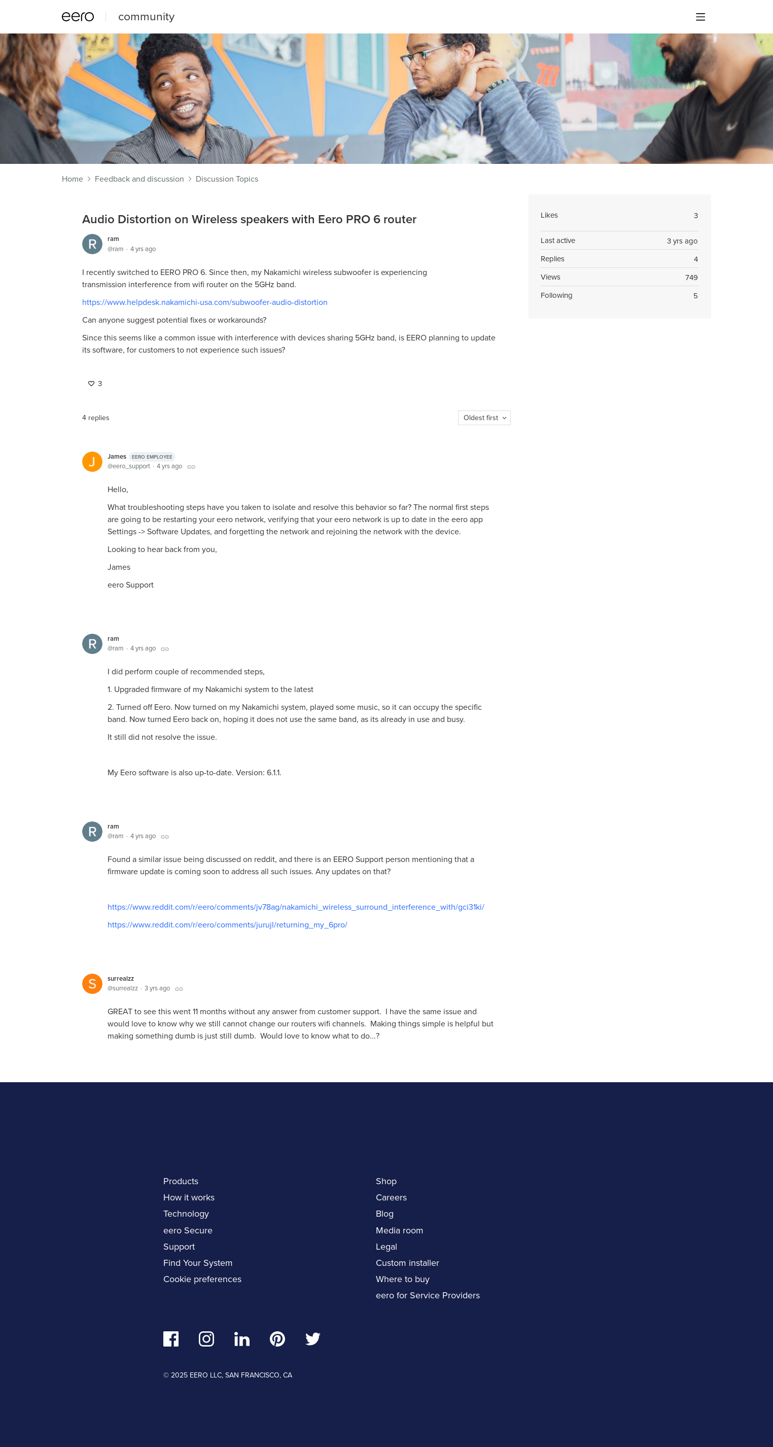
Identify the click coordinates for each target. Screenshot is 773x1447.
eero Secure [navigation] (188, 1230)
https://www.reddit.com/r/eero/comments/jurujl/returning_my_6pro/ (227, 924)
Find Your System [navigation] (198, 1262)
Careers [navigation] (391, 1197)
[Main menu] (700, 17)
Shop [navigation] (386, 1181)
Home (72, 179)
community (146, 16)
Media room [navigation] (400, 1230)
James (141, 457)
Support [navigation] (179, 1246)
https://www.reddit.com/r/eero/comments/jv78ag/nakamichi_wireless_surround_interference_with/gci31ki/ (296, 906)
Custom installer (407, 1262)
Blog (385, 1213)
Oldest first (481, 417)
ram (113, 239)
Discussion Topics (227, 179)
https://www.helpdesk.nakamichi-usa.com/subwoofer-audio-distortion (205, 301)
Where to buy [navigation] (403, 1278)
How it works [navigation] (189, 1197)
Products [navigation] (180, 1181)
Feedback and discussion (139, 179)
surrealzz (121, 978)
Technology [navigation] (186, 1213)
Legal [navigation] (386, 1246)
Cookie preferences (202, 1278)
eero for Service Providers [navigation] (428, 1295)
